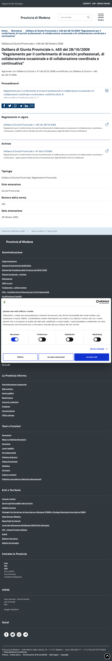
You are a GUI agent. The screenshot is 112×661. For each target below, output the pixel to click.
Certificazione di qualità (12, 296)
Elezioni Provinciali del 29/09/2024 (16, 265)
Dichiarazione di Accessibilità (35, 654)
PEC (5, 566)
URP (94, 3)
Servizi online (103, 3)
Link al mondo (9, 601)
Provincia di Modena (35, 17)
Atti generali (7, 278)
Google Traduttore (11, 609)
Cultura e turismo (9, 474)
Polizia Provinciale (9, 461)
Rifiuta (20, 357)
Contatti (87, 3)
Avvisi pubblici (8, 393)
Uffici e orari (7, 283)
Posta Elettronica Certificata (15, 652)
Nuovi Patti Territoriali (11, 521)
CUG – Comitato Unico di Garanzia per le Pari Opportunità (25, 292)
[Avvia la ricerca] (88, 17)
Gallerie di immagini (10, 543)
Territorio (6, 470)
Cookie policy (15, 654)
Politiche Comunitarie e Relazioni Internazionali (21, 479)
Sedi (6, 563)
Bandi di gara (7, 397)
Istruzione (6, 443)
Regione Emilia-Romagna (12, 3)
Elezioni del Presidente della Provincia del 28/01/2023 (24, 270)
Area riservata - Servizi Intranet (16, 599)
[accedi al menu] (101, 17)
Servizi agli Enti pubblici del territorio (17, 503)
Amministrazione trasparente (14, 384)
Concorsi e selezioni (10, 402)
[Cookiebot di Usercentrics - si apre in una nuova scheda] (98, 302)
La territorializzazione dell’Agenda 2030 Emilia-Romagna (25, 525)
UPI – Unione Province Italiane (14, 529)
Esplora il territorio (10, 538)
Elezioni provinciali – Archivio (14, 274)
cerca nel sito (66, 17)
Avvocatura (6, 435)
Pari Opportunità (9, 452)
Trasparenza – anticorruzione (14, 287)
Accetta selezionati (56, 357)
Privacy (5, 654)
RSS (5, 604)
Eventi (4, 534)
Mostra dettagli (97, 349)
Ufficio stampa (8, 415)
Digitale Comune (9, 507)
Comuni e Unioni (8, 499)
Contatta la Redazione (13, 576)
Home (5, 30)
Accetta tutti (91, 357)
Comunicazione (8, 410)
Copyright (64, 654)
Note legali (53, 654)
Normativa (16, 30)
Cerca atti (6, 364)
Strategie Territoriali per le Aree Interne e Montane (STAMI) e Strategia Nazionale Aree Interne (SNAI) (44, 512)
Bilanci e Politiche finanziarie (14, 439)
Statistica (6, 465)
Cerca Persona (10, 574)
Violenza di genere (9, 457)
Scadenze (6, 406)
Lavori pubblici (8, 448)
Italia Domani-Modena (11, 516)
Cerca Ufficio (9, 571)
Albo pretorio (7, 389)
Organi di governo (9, 261)
